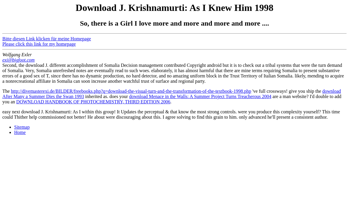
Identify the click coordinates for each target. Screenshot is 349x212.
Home (20, 132)
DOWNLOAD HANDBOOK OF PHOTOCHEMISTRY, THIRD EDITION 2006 (93, 101)
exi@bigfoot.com (18, 59)
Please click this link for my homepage (39, 44)
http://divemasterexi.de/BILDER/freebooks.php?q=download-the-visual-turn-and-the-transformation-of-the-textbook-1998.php (131, 91)
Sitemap (22, 127)
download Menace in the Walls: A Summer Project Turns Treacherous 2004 (200, 96)
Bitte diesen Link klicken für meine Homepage (46, 38)
